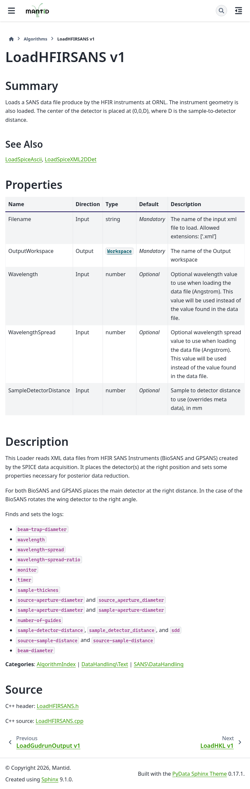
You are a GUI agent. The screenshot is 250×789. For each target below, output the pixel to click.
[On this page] (238, 10)
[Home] (11, 39)
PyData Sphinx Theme (199, 773)
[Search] (221, 10)
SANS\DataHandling (159, 664)
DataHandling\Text (104, 664)
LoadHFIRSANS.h (58, 706)
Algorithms (35, 39)
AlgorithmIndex (56, 664)
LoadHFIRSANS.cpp (59, 721)
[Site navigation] (11, 10)
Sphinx (50, 779)
